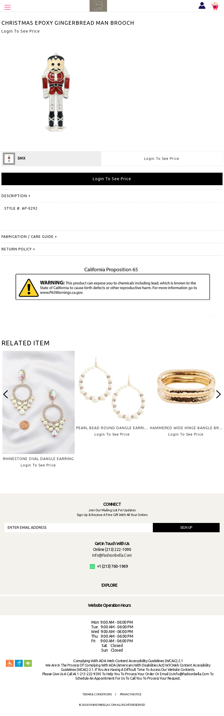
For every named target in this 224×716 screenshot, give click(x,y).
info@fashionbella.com (112, 555)
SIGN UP (186, 527)
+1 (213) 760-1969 (109, 566)
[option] (38, 414)
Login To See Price (161, 158)
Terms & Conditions (97, 694)
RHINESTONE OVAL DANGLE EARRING (38, 459)
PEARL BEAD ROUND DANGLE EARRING (113, 428)
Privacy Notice (130, 694)
